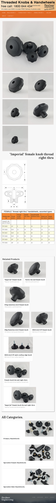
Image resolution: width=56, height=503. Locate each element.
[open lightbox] (15, 86)
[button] (11, 12)
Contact (10, 16)
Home (3, 12)
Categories (40, 497)
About (4, 16)
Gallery (48, 12)
